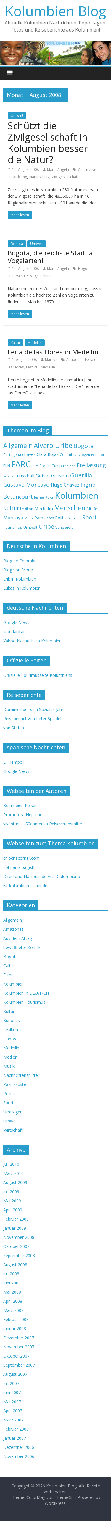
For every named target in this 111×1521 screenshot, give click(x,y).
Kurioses (11, 1020)
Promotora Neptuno (23, 814)
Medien (10, 1057)
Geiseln (60, 475)
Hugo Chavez (65, 485)
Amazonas (13, 929)
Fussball (25, 476)
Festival (32, 367)
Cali (6, 965)
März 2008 (13, 1310)
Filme (8, 975)
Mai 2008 (12, 1292)
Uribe (46, 526)
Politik (61, 517)
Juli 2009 (11, 1191)
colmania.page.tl (18, 867)
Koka (49, 497)
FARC (20, 464)
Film (35, 466)
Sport (89, 517)
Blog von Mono (18, 570)
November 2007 (18, 1347)
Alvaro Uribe (53, 445)
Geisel (43, 475)
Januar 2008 (14, 1328)
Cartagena (12, 454)
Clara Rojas (48, 454)
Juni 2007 (12, 1392)
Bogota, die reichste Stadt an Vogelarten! (52, 256)
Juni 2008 (12, 1283)
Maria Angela (58, 169)
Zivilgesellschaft (65, 176)
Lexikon (26, 508)
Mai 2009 (12, 1200)
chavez (29, 454)
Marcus (51, 359)
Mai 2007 (12, 1401)
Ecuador (97, 454)
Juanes (39, 497)
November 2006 (18, 1456)
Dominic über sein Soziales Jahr (33, 709)
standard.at (14, 631)
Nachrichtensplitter (21, 1075)
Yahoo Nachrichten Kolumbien (32, 641)
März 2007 (13, 1420)
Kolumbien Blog (55, 11)
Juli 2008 (11, 1274)
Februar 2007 (16, 1429)
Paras (49, 517)
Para (38, 517)
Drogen (84, 454)
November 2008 (18, 1237)
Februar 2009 (16, 1219)
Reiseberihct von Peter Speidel (32, 718)
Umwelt (17, 115)
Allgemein (18, 446)
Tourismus (12, 527)
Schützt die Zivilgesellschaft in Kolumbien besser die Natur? (48, 142)
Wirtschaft (13, 1130)
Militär (92, 508)
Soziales (74, 518)
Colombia (68, 454)
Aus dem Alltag (17, 938)
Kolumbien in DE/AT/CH (26, 993)
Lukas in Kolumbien (22, 588)
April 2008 (12, 1301)
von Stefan (13, 727)
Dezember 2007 (18, 1337)
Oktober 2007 (16, 1356)
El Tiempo (12, 762)
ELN (6, 465)
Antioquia (74, 359)
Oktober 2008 (16, 1246)
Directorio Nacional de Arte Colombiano (41, 876)
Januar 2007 (14, 1438)
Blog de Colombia (20, 560)
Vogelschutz (40, 275)
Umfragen (12, 1112)
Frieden (9, 476)
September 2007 (19, 1365)
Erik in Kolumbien (19, 579)
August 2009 (15, 1182)
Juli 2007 (11, 1383)
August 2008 (15, 1264)
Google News (16, 622)
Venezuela (64, 527)
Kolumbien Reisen (20, 805)
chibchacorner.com (21, 858)
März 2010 (13, 1173)
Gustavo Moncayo (26, 484)
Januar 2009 (14, 1228)
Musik (28, 518)
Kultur (15, 342)
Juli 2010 (11, 1164)
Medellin (35, 342)
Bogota (17, 243)
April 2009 (12, 1210)
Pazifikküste (14, 1084)
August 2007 (15, 1374)
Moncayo (13, 517)
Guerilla (81, 475)
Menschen (70, 507)
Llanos (9, 1038)
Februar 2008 (16, 1319)
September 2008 (19, 1255)
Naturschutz (39, 176)
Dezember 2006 (18, 1447)
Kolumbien (76, 495)
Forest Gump (51, 465)
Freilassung (91, 465)
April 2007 (12, 1410)
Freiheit (69, 466)
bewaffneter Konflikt (22, 947)
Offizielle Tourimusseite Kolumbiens (37, 675)
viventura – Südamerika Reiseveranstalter (42, 823)
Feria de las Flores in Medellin (53, 351)
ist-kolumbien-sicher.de (25, 885)
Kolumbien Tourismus (24, 1002)
